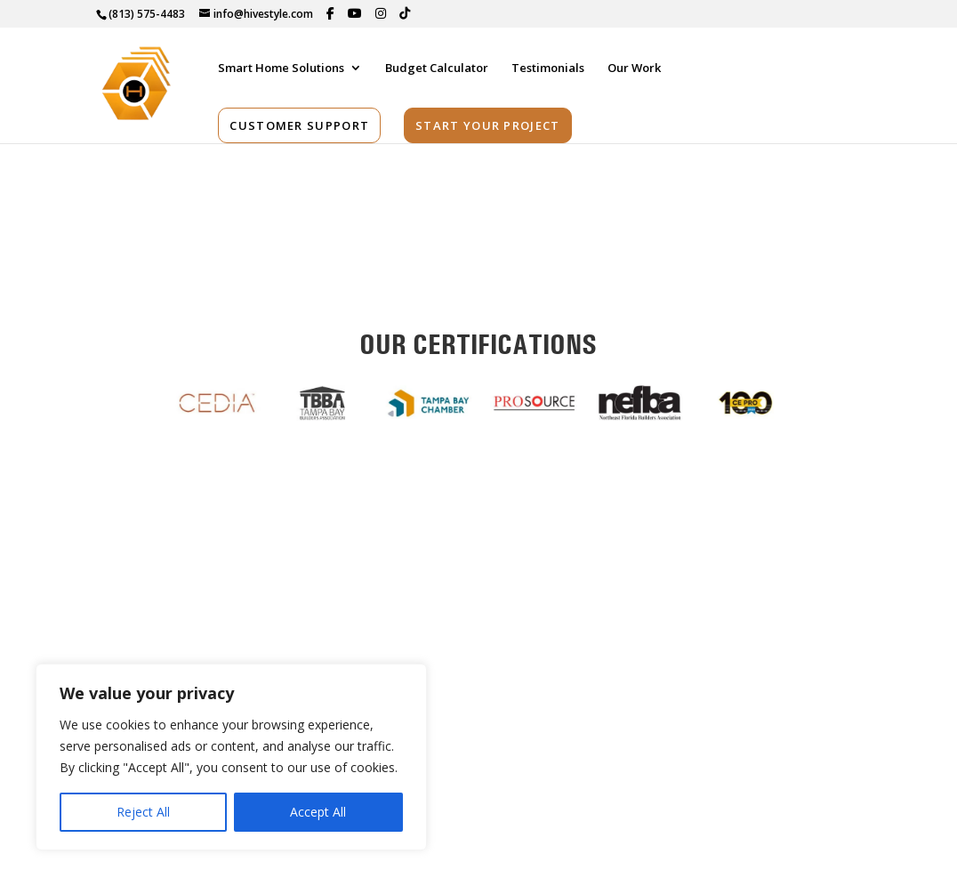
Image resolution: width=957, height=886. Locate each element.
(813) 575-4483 (147, 13)
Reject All (143, 811)
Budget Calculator (436, 67)
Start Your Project (487, 125)
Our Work (634, 67)
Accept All (318, 811)
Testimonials (547, 67)
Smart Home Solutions (281, 67)
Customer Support (299, 125)
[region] (231, 757)
